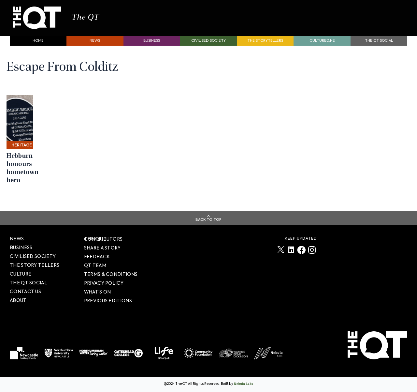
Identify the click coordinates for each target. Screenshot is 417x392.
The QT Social (379, 44)
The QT (94, 19)
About (18, 300)
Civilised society (208, 44)
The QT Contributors (103, 239)
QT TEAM (95, 265)
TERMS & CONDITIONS (110, 274)
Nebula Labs (243, 384)
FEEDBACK (97, 257)
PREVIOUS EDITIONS (108, 301)
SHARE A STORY (102, 248)
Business (151, 44)
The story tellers (34, 265)
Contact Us (25, 291)
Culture (20, 274)
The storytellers (265, 44)
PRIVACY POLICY (103, 283)
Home (38, 44)
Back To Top (208, 219)
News (95, 44)
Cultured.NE (322, 44)
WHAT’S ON (97, 292)
